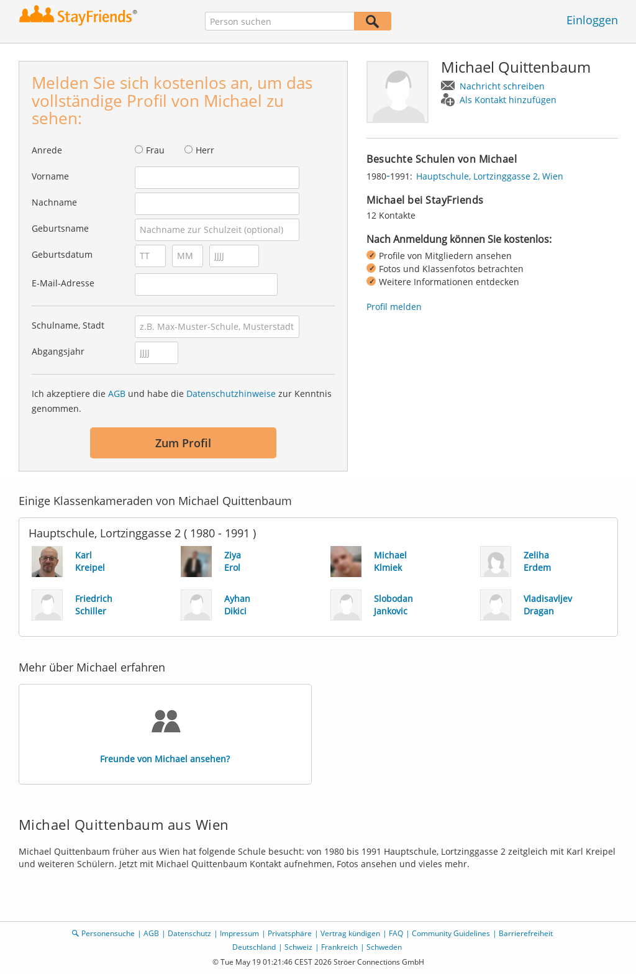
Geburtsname (60, 228)
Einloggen (592, 19)
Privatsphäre (290, 933)
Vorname (50, 176)
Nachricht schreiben (502, 86)
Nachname (54, 202)
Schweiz (298, 947)
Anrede (47, 150)
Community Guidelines (451, 933)
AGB (116, 393)
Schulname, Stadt (68, 325)
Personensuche (108, 933)
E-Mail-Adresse (63, 283)
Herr (205, 150)
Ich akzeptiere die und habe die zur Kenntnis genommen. (182, 401)
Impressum (239, 933)
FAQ (396, 933)
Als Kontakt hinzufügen (508, 100)
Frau (155, 150)
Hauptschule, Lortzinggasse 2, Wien (489, 176)
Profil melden (394, 306)
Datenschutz (189, 933)
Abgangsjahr (58, 351)
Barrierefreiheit (526, 933)
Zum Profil (183, 442)
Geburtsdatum (62, 254)
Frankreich (339, 947)
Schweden (384, 947)
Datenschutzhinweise (231, 393)
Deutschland (254, 947)
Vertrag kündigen (350, 933)
